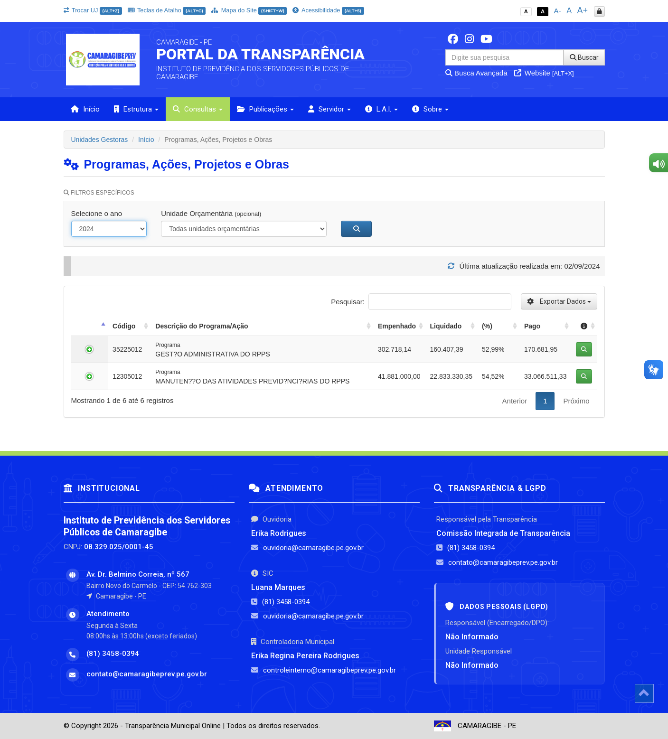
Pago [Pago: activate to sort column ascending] (532, 326)
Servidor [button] (329, 109)
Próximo (576, 401)
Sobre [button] (430, 109)
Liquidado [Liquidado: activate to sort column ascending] (446, 326)
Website (544, 73)
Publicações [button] (265, 109)
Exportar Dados (559, 301)
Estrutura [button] (136, 109)
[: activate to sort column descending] (89, 326)
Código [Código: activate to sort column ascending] (124, 326)
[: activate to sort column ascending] (584, 326)
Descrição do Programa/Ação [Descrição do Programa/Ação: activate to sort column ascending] (201, 326)
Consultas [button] (198, 109)
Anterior (514, 401)
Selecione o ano (96, 213)
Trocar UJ (93, 10)
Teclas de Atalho (167, 10)
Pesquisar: (421, 301)
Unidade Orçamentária (211, 213)
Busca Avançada (476, 73)
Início (85, 109)
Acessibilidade (328, 10)
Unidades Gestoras (99, 139)
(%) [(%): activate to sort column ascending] (487, 326)
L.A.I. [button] (381, 109)
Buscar (584, 57)
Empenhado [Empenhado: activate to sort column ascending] (397, 326)
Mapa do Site (249, 10)
